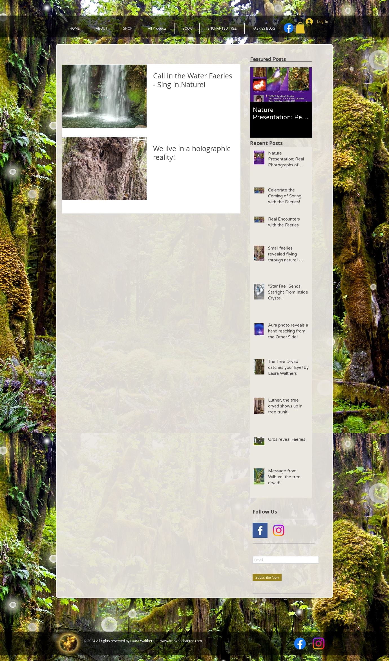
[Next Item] (302, 84)
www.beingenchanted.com (181, 640)
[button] (300, 28)
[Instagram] (278, 530)
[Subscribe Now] (267, 577)
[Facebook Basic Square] (260, 530)
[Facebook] (288, 27)
